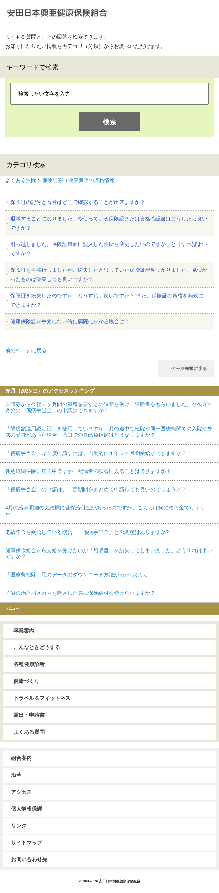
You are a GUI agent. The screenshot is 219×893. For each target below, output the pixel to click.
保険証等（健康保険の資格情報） (81, 180)
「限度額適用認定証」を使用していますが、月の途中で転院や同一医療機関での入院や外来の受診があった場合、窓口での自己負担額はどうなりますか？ (108, 432)
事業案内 (23, 631)
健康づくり (26, 681)
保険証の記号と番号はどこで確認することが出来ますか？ (77, 202)
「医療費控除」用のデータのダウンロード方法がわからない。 (77, 574)
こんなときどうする (36, 647)
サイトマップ (26, 842)
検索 (109, 122)
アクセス (21, 792)
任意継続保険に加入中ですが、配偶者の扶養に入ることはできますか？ (88, 471)
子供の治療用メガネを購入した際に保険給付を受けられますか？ (80, 593)
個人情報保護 (26, 809)
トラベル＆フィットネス (41, 698)
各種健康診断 (29, 664)
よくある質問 (20, 180)
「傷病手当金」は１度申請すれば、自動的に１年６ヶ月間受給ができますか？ (96, 453)
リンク (19, 825)
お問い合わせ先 (29, 859)
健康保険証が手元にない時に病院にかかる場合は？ (70, 321)
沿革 (16, 775)
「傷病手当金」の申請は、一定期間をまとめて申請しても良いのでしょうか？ (96, 489)
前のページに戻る (26, 350)
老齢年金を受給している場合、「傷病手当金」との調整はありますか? (87, 532)
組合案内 (21, 758)
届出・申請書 (29, 715)
